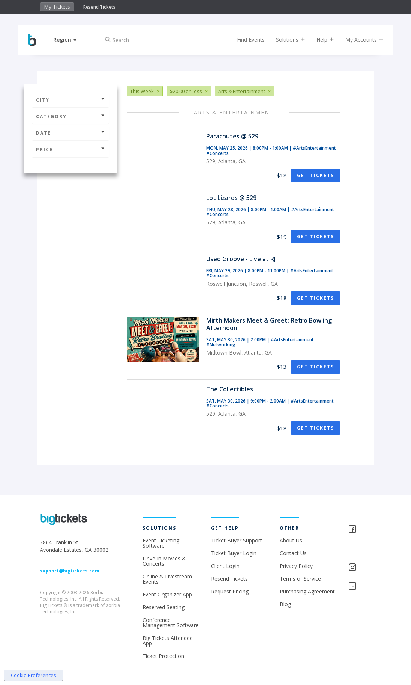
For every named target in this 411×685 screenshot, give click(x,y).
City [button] (70, 100)
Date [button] (70, 133)
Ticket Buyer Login (233, 553)
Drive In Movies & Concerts (164, 561)
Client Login (225, 565)
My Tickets (57, 6)
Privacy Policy (296, 565)
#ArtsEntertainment (314, 148)
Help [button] (320, 39)
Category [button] (70, 116)
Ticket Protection (163, 655)
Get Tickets (315, 175)
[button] (70, 39)
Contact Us (293, 553)
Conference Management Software (170, 622)
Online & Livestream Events (167, 579)
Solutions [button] (285, 39)
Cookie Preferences (33, 675)
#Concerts (217, 153)
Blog (285, 604)
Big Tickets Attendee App (167, 640)
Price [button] (70, 149)
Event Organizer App (167, 594)
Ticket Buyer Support (236, 540)
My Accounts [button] (359, 39)
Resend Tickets (99, 7)
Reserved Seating (163, 607)
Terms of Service (300, 578)
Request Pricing (230, 591)
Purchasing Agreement (307, 591)
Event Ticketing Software (160, 543)
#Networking (221, 344)
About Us (291, 540)
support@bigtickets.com (69, 571)
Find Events (246, 39)
